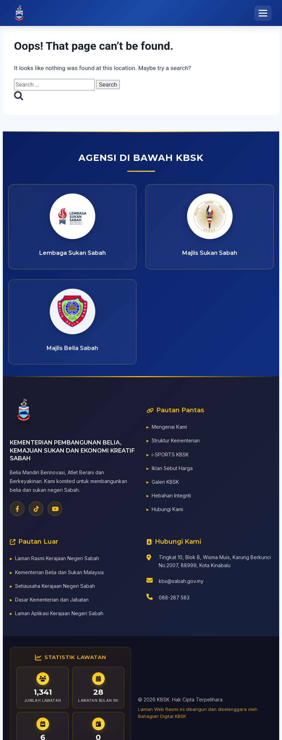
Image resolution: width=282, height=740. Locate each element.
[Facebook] (17, 510)
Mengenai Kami (169, 428)
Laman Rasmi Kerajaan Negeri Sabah (57, 560)
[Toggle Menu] (262, 13)
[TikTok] (36, 510)
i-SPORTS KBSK (170, 456)
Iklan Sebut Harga (172, 469)
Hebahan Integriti (171, 497)
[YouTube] (55, 510)
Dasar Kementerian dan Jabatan (52, 601)
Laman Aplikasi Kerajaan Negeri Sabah (59, 615)
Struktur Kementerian (176, 442)
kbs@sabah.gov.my (181, 582)
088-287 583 (174, 599)
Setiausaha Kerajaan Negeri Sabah (55, 587)
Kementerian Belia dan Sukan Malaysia (59, 573)
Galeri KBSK (165, 483)
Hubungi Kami (167, 511)
